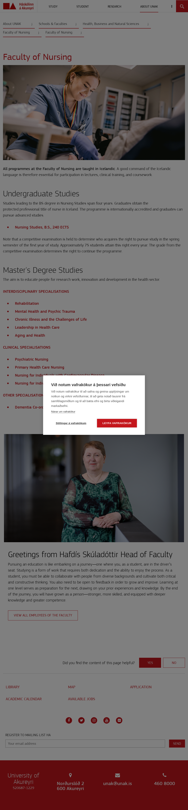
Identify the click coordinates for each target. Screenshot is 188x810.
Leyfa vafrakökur (117, 423)
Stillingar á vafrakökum (71, 423)
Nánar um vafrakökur (63, 411)
